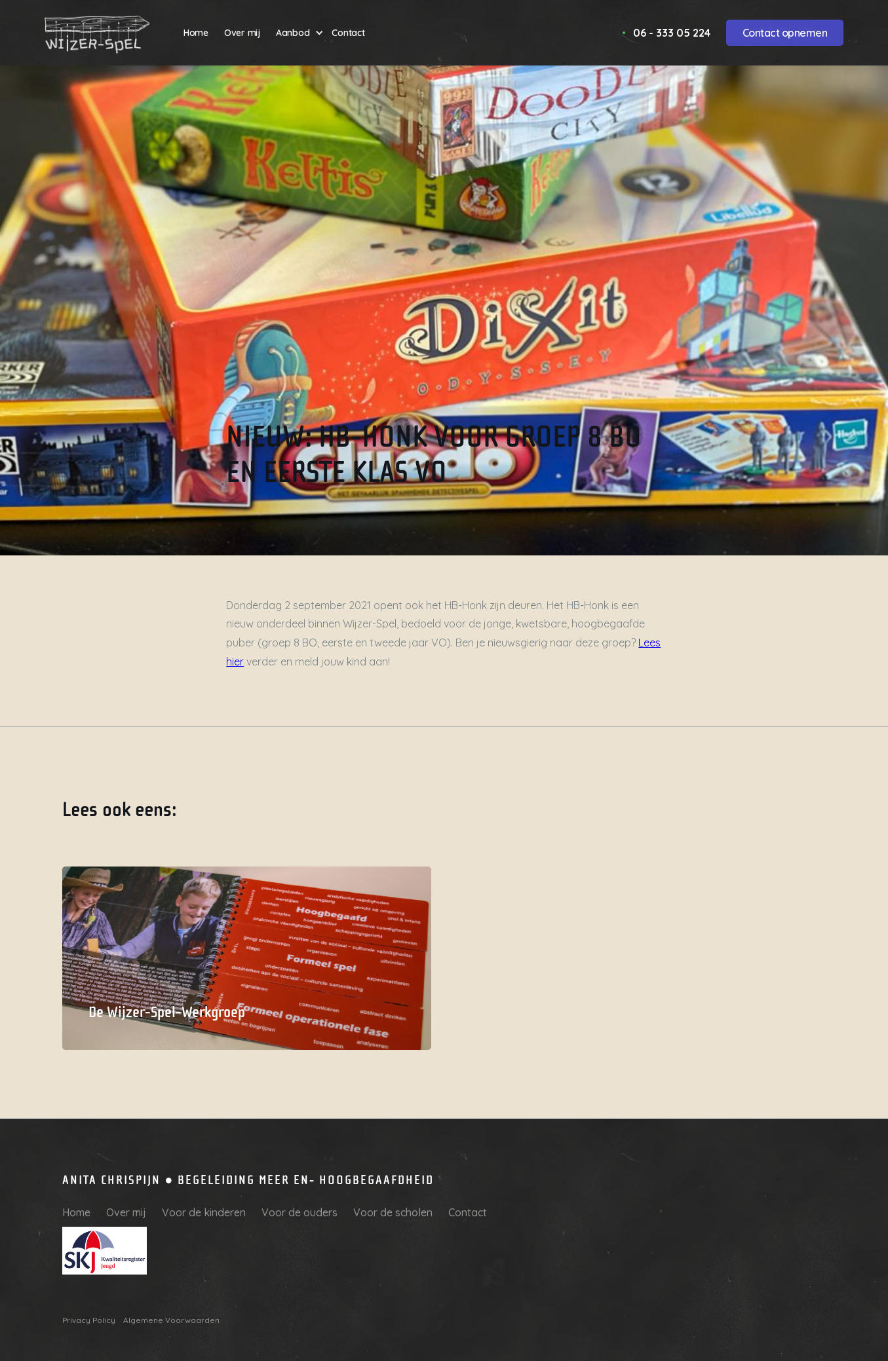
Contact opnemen (785, 32)
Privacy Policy (88, 1320)
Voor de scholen (393, 1212)
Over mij (126, 1212)
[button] (300, 32)
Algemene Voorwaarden (171, 1320)
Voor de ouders (299, 1212)
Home (76, 1212)
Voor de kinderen (204, 1212)
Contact (467, 1212)
